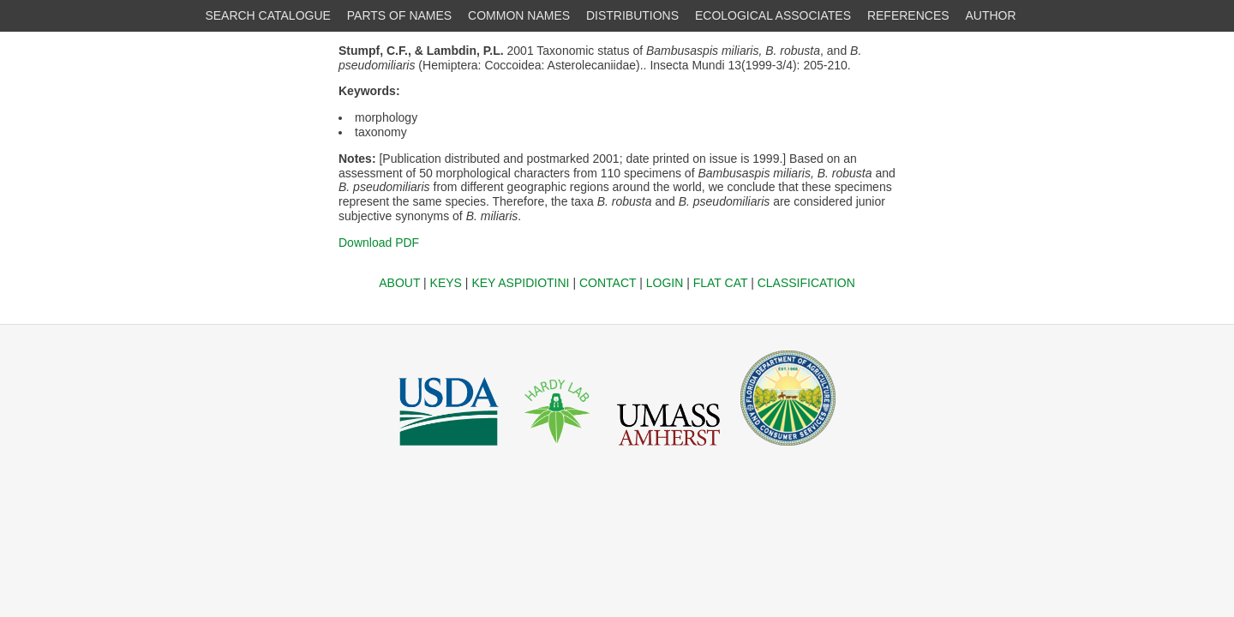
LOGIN (665, 283)
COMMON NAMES (519, 15)
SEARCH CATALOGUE (268, 15)
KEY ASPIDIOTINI (520, 283)
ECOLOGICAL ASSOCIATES (773, 15)
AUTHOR (991, 15)
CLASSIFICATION (806, 283)
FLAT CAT (720, 283)
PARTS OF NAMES (399, 15)
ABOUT (399, 283)
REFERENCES (908, 15)
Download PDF (378, 242)
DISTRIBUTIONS (632, 15)
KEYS (446, 283)
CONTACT (607, 283)
